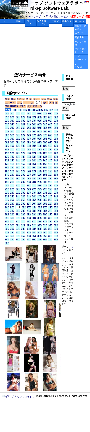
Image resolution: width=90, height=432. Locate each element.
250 (12, 199)
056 (45, 127)
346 (45, 232)
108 (56, 145)
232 (23, 192)
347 (50, 232)
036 (45, 120)
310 (12, 221)
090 (12, 142)
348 (56, 232)
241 (18, 196)
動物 (19, 99)
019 (7, 117)
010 (12, 113)
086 (45, 138)
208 (56, 182)
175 (39, 171)
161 (18, 167)
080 (12, 138)
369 (7, 243)
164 (34, 167)
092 (23, 142)
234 (34, 192)
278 (56, 207)
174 (34, 171)
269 (7, 207)
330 (12, 228)
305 (39, 218)
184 (34, 174)
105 (39, 145)
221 (18, 189)
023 (29, 117)
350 (12, 236)
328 (56, 225)
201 (18, 182)
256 (45, 199)
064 (34, 131)
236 (45, 192)
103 (29, 145)
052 (23, 127)
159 (7, 167)
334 (34, 228)
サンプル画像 (80, 43)
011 (18, 113)
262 (23, 203)
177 (50, 171)
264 (34, 203)
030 (12, 120)
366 (45, 239)
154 (34, 164)
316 (45, 221)
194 (34, 178)
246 (45, 196)
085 (39, 138)
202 (23, 182)
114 (34, 149)
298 (56, 214)
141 (18, 160)
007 (51, 110)
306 (45, 218)
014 (34, 113)
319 (7, 225)
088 (56, 138)
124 (34, 153)
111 (18, 149)
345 (39, 232)
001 (20, 110)
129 (7, 156)
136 (45, 156)
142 (23, 160)
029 (7, 120)
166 (45, 167)
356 (45, 236)
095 (39, 142)
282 (23, 210)
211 (18, 185)
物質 (29, 106)
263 (29, 203)
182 (23, 174)
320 (12, 225)
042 (23, 124)
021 (18, 117)
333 (29, 228)
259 (7, 203)
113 (29, 149)
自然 (13, 99)
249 (7, 199)
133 (29, 156)
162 (23, 167)
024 (34, 117)
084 (34, 138)
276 (45, 207)
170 (12, 171)
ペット (36, 99)
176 (45, 171)
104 (34, 145)
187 (50, 174)
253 (29, 199)
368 (56, 239)
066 (45, 131)
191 (18, 178)
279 (7, 210)
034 (34, 120)
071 (18, 135)
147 (50, 160)
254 (34, 199)
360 (12, 239)
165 (39, 167)
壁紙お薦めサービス (57, 16)
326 (45, 225)
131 (18, 156)
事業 (18, 21)
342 (23, 232)
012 (23, 113)
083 (29, 138)
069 (7, 135)
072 (23, 135)
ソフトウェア (30, 23)
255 (39, 199)
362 (23, 239)
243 (29, 196)
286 (45, 210)
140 (12, 160)
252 (23, 199)
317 (50, 221)
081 (18, 138)
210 (12, 185)
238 (56, 192)
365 (39, 239)
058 (56, 127)
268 (56, 203)
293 (29, 214)
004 (35, 110)
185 (39, 174)
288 (56, 210)
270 (12, 207)
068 (56, 131)
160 (12, 167)
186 (45, 174)
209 (7, 185)
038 (56, 120)
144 (34, 160)
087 (50, 138)
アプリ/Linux (79, 65)
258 (56, 199)
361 (18, 239)
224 (34, 189)
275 (40, 207)
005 (40, 110)
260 (12, 203)
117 (50, 149)
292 (23, 214)
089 (7, 142)
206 (45, 182)
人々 (52, 102)
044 (34, 124)
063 (29, 131)
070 (12, 135)
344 (34, 232)
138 (56, 156)
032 (23, 120)
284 (34, 210)
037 (50, 120)
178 (56, 171)
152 (23, 164)
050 (12, 127)
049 (7, 127)
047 (50, 124)
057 (50, 127)
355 (39, 236)
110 (12, 149)
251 (18, 199)
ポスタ (22, 106)
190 (12, 178)
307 (50, 218)
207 (50, 182)
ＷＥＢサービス (43, 23)
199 (7, 182)
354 (34, 236)
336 (45, 228)
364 (34, 239)
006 (46, 110)
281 (18, 210)
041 (18, 124)
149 (7, 164)
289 (7, 214)
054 (34, 127)
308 (56, 218)
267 (50, 203)
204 (34, 182)
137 (50, 156)
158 (56, 164)
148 (56, 160)
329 (7, 228)
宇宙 (43, 99)
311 (18, 221)
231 (18, 192)
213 (29, 185)
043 (29, 124)
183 (29, 174)
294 (34, 214)
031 (18, 120)
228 (56, 189)
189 (7, 178)
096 (45, 142)
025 (39, 117)
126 (45, 153)
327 (50, 225)
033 (29, 120)
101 (18, 145)
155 (39, 164)
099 (7, 145)
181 (18, 174)
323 (29, 225)
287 (50, 210)
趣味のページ (67, 23)
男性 (45, 102)
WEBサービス (35, 16)
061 (18, 131)
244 (34, 196)
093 (29, 142)
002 (25, 110)
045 (39, 124)
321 (18, 225)
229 (7, 192)
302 (23, 218)
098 (56, 142)
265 (39, 203)
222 (23, 189)
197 (50, 178)
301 (18, 218)
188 (56, 174)
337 (50, 228)
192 (23, 178)
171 (18, 171)
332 (23, 228)
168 (56, 167)
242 (23, 196)
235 (39, 192)
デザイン (37, 106)
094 (34, 142)
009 (7, 113)
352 (23, 236)
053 (29, 127)
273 (29, 207)
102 (23, 145)
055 (39, 127)
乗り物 (14, 106)
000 (15, 110)
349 (7, 236)
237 (50, 192)
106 (45, 145)
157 (50, 164)
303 (29, 218)
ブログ (55, 21)
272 (24, 207)
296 (45, 214)
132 (23, 156)
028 (56, 117)
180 (12, 174)
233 (29, 192)
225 (39, 189)
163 (29, 167)
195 (39, 178)
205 (39, 182)
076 (45, 135)
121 (18, 153)
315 (39, 221)
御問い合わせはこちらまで (18, 396)
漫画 (55, 99)
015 (39, 113)
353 (29, 236)
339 (7, 232)
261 (18, 203)
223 (29, 189)
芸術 (49, 99)
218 (56, 185)
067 (50, 131)
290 (12, 214)
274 (34, 207)
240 (12, 196)
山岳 (19, 102)
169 (7, 171)
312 (23, 221)
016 (45, 113)
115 (39, 149)
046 (45, 124)
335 (39, 228)
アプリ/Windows (81, 58)
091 (18, 142)
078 (56, 135)
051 (18, 127)
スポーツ (10, 102)
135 (39, 156)
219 (7, 189)
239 (7, 196)
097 (50, 142)
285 (39, 210)
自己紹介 (79, 21)
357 (50, 236)
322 (23, 225)
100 (12, 145)
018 (56, 113)
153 (29, 164)
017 (50, 113)
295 (39, 214)
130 (12, 156)
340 (12, 232)
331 (18, 228)
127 (50, 153)
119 (7, 153)
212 (23, 185)
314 (34, 221)
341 (18, 232)
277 (50, 207)
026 (45, 117)
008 (56, 110)
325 (39, 225)
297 (50, 214)
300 (12, 218)
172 (23, 171)
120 (12, 153)
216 (45, 185)
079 (7, 138)
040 (12, 124)
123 (29, 153)
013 (29, 113)
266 (45, 203)
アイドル (28, 102)
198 (56, 178)
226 (45, 189)
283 (29, 210)
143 (29, 160)
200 (12, 182)
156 (45, 164)
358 (56, 236)
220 (12, 189)
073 (29, 135)
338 (56, 228)
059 (7, 131)
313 (29, 221)
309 (7, 221)
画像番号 (79, 37)
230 (12, 192)
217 (50, 185)
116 (45, 149)
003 (30, 110)
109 (7, 149)
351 (18, 236)
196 (45, 178)
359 (7, 239)
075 (39, 135)
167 (50, 167)
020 (12, 117)
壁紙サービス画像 (80, 27)
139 (7, 160)
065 (39, 131)
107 (50, 145)
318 (56, 221)
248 (56, 196)
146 (45, 160)
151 (18, 164)
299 (7, 218)
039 (7, 124)
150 (12, 164)
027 (50, 117)
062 (23, 131)
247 (50, 196)
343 (29, 232)
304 (34, 218)
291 (18, 214)
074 (34, 135)
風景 (7, 99)
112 (23, 149)
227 (50, 189)
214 (34, 185)
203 (29, 182)
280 (12, 210)
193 (29, 178)
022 (23, 117)
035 (39, 120)
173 (29, 171)
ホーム (21, 16)
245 (39, 196)
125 (39, 153)
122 (23, 153)
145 (39, 160)
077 (50, 135)
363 (29, 239)
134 (34, 156)
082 (23, 138)
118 (56, 149)
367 (50, 239)
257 (50, 199)
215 (39, 185)
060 (12, 131)
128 (56, 153)
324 (34, 225)
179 (7, 174)
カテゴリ (79, 33)
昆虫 (7, 106)
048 (56, 124)
